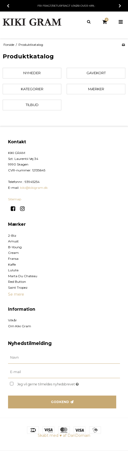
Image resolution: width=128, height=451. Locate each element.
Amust (13, 241)
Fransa (13, 259)
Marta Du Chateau (22, 276)
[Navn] (64, 357)
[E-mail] (64, 372)
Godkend (60, 402)
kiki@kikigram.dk (34, 188)
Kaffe (12, 264)
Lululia (13, 270)
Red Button (17, 282)
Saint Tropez (18, 287)
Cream (13, 253)
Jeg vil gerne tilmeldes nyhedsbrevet (56, 383)
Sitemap (14, 199)
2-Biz (12, 236)
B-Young (15, 247)
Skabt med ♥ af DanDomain (64, 435)
